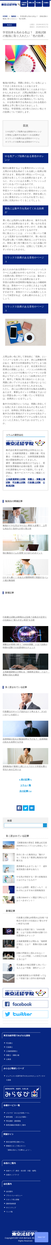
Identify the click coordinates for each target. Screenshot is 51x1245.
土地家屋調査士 (24, 3)
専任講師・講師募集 (13, 1121)
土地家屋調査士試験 (15, 479)
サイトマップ (11, 1208)
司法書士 (38, 2)
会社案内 (9, 1191)
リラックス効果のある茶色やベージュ (23, 138)
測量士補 (31, 2)
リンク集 (9, 1212)
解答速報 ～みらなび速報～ (16, 1117)
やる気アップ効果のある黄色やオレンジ (23, 131)
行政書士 (46, 2)
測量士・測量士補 (12, 1055)
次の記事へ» (25, 791)
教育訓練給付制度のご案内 (16, 1125)
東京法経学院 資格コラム (15, 1142)
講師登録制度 (11, 1204)
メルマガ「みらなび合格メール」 (18, 1113)
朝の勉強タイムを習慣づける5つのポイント (23, 553)
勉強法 (9, 25)
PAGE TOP (41, 1237)
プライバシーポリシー (14, 1195)
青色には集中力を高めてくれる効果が (23, 135)
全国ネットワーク (12, 1175)
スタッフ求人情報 (12, 1200)
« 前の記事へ (25, 779)
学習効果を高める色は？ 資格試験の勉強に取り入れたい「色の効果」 (24, 34)
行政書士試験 (34, 482)
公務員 (8, 1059)
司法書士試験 (18, 482)
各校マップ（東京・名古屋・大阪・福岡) (21, 1171)
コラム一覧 (25, 785)
